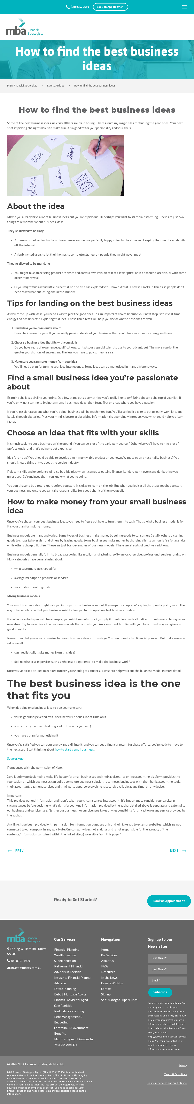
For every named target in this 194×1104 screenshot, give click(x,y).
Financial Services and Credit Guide (167, 1083)
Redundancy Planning (69, 1011)
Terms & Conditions (175, 1074)
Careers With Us (112, 983)
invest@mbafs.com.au (26, 968)
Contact (106, 989)
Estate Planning (65, 989)
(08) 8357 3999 (80, 7)
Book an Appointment (110, 7)
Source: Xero (15, 758)
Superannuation (65, 961)
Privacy (183, 1065)
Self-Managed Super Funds (119, 1000)
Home (105, 950)
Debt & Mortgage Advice (70, 994)
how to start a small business (74, 749)
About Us (107, 961)
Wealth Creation (65, 955)
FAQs (104, 966)
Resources (108, 972)
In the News (109, 978)
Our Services (109, 955)
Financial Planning (66, 950)
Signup (106, 994)
